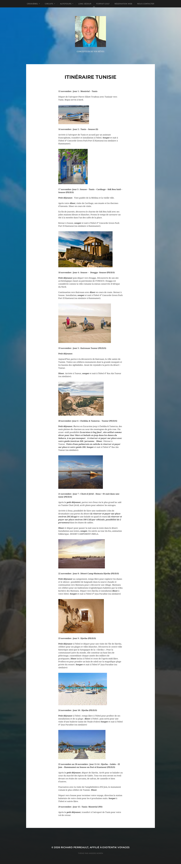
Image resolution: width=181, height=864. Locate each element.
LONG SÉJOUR (84, 4)
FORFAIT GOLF (103, 4)
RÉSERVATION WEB (123, 4)
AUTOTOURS (65, 4)
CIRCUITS (49, 4)
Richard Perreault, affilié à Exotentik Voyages (95, 847)
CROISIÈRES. (32, 4)
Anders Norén (96, 853)
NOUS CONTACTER (145, 4)
